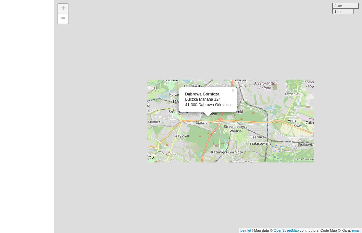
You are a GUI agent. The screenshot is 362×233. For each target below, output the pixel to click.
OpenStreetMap (286, 230)
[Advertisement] (27, 116)
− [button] (63, 19)
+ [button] (63, 9)
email (356, 230)
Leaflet (246, 230)
